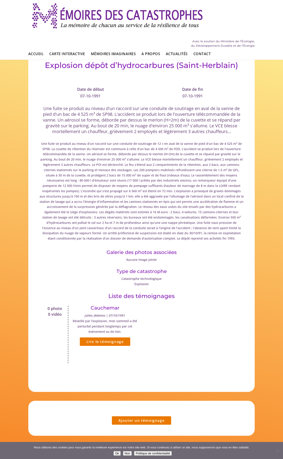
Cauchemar (105, 308)
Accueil (36, 28)
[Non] (277, 450)
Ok (117, 453)
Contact (202, 28)
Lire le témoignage (105, 341)
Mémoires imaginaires (113, 28)
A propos (151, 28)
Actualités (177, 28)
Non (127, 453)
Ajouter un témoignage (142, 420)
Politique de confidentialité (153, 453)
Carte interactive (67, 28)
